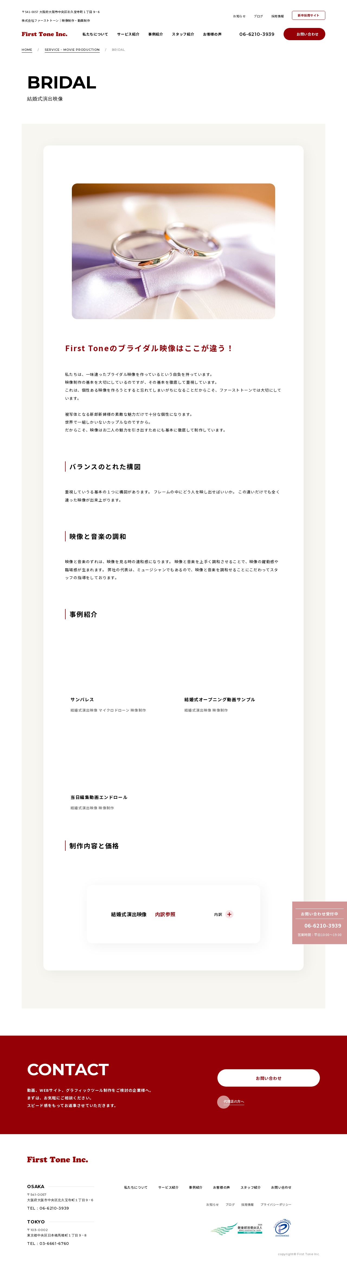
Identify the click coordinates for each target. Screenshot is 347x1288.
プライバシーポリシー (276, 1204)
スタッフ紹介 (183, 34)
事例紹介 (155, 34)
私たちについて (95, 34)
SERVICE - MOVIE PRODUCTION (72, 50)
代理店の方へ (234, 1101)
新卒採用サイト (309, 15)
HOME (27, 50)
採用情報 (277, 16)
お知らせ (239, 16)
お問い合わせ (308, 34)
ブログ (258, 16)
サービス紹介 (128, 34)
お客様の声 (212, 34)
